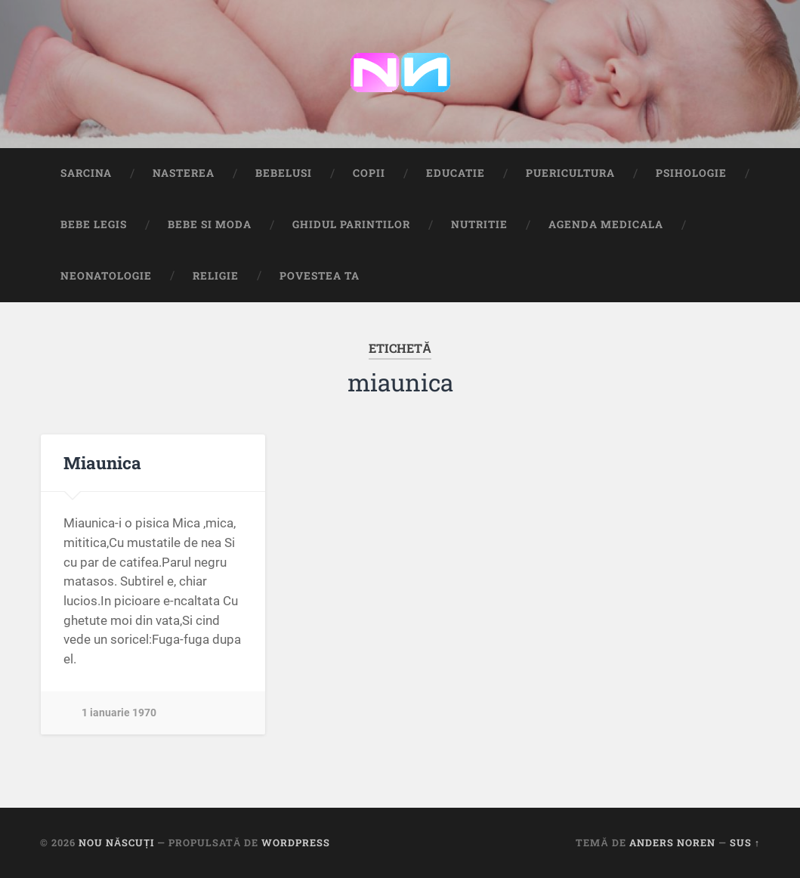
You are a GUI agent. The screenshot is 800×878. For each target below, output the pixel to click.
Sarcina (86, 173)
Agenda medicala (605, 224)
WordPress (295, 842)
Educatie (455, 173)
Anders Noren (672, 842)
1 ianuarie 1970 (119, 712)
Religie (216, 276)
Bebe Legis (93, 224)
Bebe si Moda (210, 224)
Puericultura (570, 173)
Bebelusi (283, 173)
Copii (369, 173)
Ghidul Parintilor (351, 224)
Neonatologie (106, 276)
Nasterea (184, 173)
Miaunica (102, 462)
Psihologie (691, 173)
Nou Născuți (116, 842)
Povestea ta (320, 276)
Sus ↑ (745, 842)
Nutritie (479, 224)
